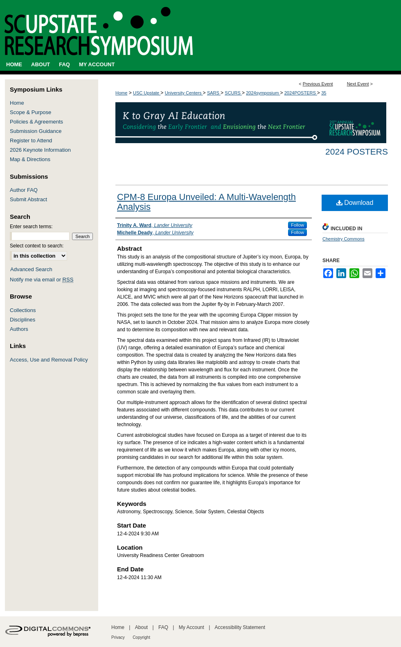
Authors (19, 329)
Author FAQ (24, 190)
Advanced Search (31, 269)
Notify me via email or (41, 279)
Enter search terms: (31, 226)
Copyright (141, 637)
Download (355, 202)
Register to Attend (31, 140)
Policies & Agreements (36, 122)
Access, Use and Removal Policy (49, 360)
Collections (23, 310)
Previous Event (318, 83)
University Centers (184, 92)
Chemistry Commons (343, 238)
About (141, 627)
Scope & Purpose (30, 112)
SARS (214, 92)
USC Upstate (146, 92)
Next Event (358, 83)
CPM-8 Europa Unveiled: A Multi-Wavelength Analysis (206, 202)
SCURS (233, 92)
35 (323, 92)
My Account (191, 627)
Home (121, 92)
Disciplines (22, 320)
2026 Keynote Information (40, 150)
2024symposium (263, 92)
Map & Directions (30, 159)
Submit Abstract (28, 199)
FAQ (163, 627)
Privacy (118, 637)
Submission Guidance (35, 131)
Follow (297, 224)
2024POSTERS (300, 92)
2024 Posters (356, 151)
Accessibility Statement (240, 627)
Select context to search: (36, 246)
